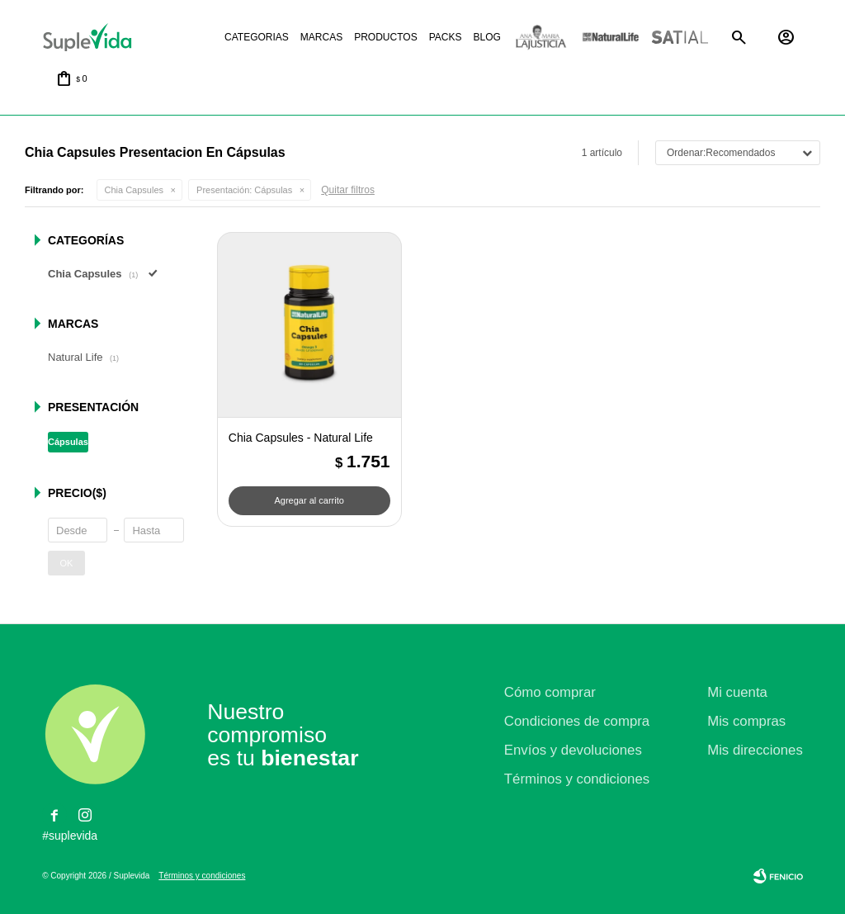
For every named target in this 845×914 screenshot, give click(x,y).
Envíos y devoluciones (573, 750)
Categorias (256, 37)
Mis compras (746, 721)
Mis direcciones (755, 750)
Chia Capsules (134, 190)
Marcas (321, 37)
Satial (680, 37)
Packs (445, 37)
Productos (385, 37)
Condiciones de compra (576, 721)
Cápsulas (244, 190)
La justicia (541, 37)
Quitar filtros (348, 190)
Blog (486, 37)
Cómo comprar (550, 692)
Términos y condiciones (576, 779)
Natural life (611, 37)
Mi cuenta (737, 692)
